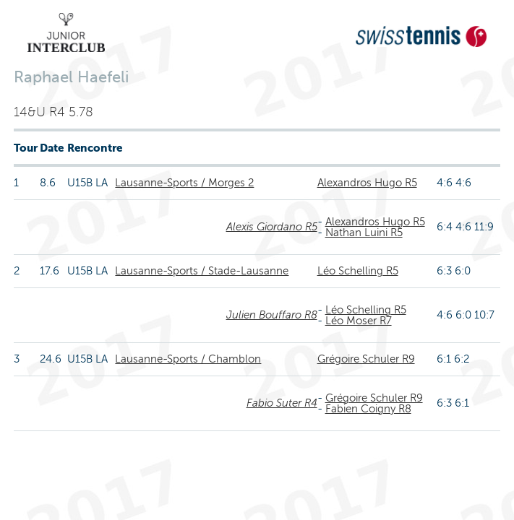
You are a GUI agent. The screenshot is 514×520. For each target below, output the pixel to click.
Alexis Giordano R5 (271, 227)
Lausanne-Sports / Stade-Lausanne (201, 271)
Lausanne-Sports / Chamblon (188, 359)
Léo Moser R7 (358, 320)
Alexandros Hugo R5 (367, 182)
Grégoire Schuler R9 (366, 359)
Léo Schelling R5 (357, 271)
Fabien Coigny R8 (368, 409)
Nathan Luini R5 (364, 232)
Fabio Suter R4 (282, 403)
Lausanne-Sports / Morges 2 (184, 182)
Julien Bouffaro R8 (271, 315)
